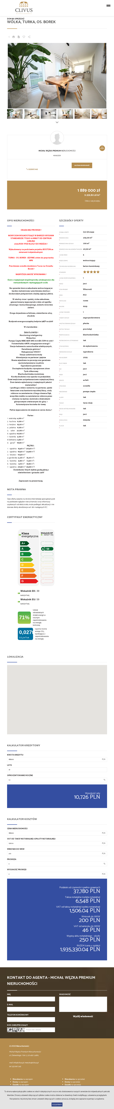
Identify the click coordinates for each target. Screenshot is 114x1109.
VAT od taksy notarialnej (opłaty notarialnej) (31, 839)
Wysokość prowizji (16, 869)
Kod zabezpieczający (17, 1025)
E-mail (10, 1004)
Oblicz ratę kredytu (92, 201)
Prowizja (11, 859)
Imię (9, 994)
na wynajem (23, 1079)
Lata (9, 765)
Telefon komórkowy (17, 1015)
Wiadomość (65, 994)
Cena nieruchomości (17, 828)
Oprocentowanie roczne (20, 775)
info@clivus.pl (18, 1062)
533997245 (32, 169)
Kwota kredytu (15, 755)
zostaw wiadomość (81, 165)
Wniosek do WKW (15, 849)
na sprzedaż (75, 1079)
